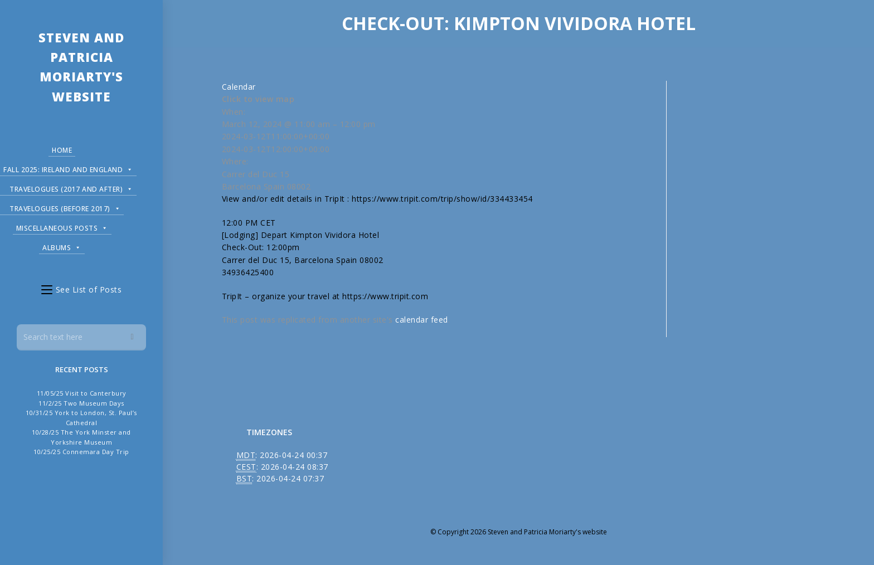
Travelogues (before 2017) (64, 207)
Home (62, 150)
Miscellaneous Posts (62, 226)
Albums (61, 246)
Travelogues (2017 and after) (71, 187)
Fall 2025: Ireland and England (68, 168)
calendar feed (421, 319)
